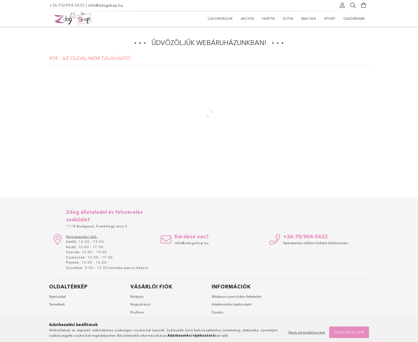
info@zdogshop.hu (105, 5)
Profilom (137, 312)
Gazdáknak (354, 18)
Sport (329, 18)
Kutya (288, 18)
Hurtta (268, 18)
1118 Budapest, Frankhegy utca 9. (97, 226)
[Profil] (342, 5)
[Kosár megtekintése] (363, 5)
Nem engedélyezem (306, 332)
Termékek (57, 304)
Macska (308, 18)
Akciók (247, 18)
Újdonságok (220, 18)
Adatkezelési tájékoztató (232, 304)
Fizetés (217, 312)
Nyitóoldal (57, 296)
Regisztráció (140, 304)
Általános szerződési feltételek (237, 296)
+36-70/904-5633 (67, 5)
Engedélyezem (349, 332)
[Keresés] (353, 5)
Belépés (137, 296)
